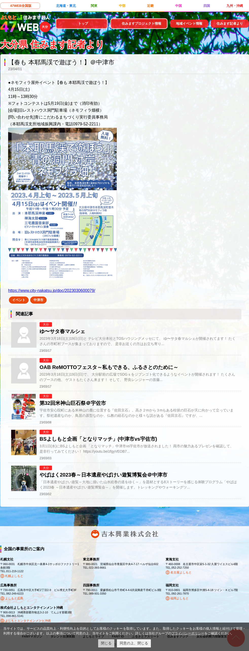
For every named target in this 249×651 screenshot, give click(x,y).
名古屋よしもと (181, 572)
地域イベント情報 (189, 23)
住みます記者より (230, 23)
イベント (18, 300)
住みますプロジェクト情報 (141, 23)
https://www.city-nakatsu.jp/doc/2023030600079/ (51, 290)
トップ (83, 23)
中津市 (38, 300)
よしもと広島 (14, 598)
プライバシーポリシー (187, 633)
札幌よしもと (14, 576)
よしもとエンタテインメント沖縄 (28, 621)
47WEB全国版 (20, 6)
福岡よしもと (179, 598)
